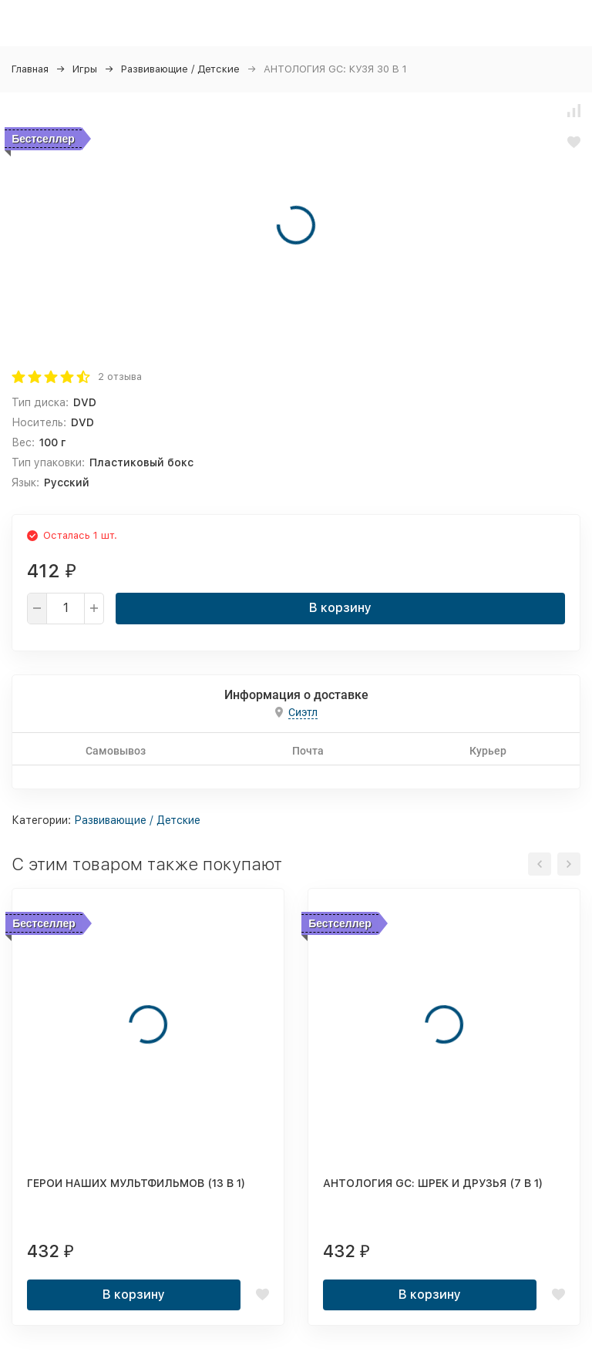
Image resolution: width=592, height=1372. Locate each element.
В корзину (340, 607)
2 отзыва (120, 376)
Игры (84, 69)
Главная (30, 69)
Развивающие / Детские (180, 69)
